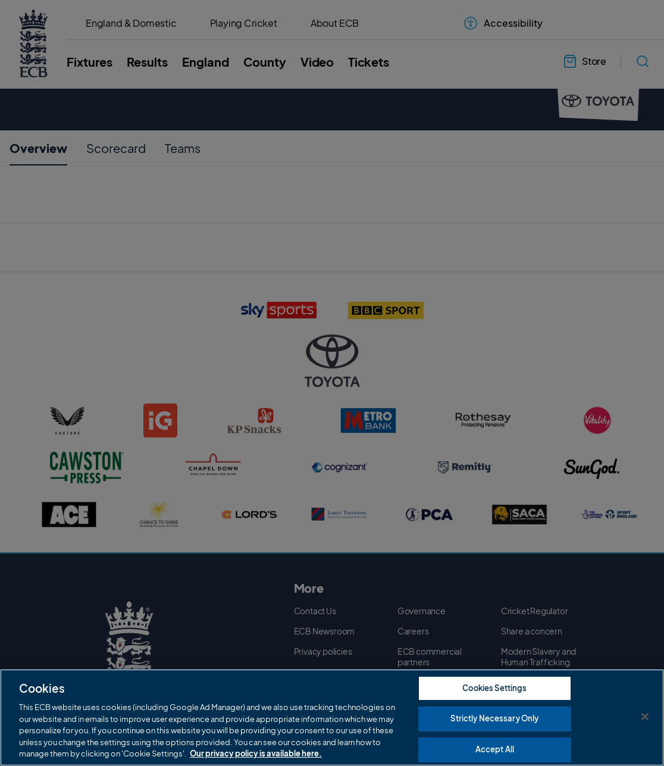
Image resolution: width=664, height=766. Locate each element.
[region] (332, 717)
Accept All (494, 749)
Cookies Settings (494, 688)
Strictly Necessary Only (494, 718)
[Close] (645, 717)
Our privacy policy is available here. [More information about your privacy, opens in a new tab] (256, 753)
